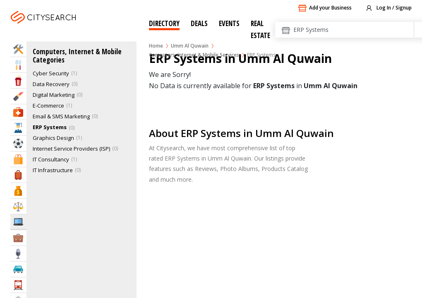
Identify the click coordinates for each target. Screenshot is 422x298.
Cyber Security (51, 73)
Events (229, 23)
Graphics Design (53, 138)
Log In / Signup (388, 8)
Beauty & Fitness (18, 96)
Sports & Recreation (18, 143)
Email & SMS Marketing (61, 116)
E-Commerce (48, 105)
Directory (164, 23)
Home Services (18, 49)
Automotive (18, 269)
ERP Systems (50, 127)
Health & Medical (18, 112)
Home (156, 45)
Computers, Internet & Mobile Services (194, 54)
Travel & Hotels (18, 175)
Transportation (18, 285)
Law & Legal (18, 206)
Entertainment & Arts (18, 80)
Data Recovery (51, 84)
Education (18, 127)
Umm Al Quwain (190, 45)
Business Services (18, 237)
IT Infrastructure (53, 170)
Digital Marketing (53, 95)
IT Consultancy (51, 159)
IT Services (18, 221)
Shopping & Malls (18, 159)
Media (18, 253)
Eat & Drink (18, 64)
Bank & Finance (18, 190)
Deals (199, 23)
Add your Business (325, 8)
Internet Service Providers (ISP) (71, 148)
